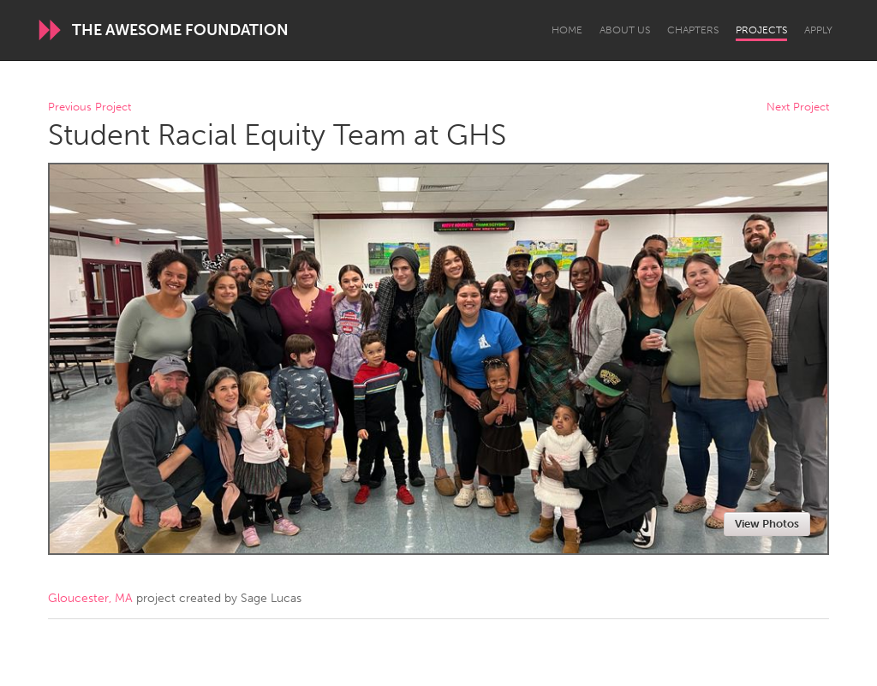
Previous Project (89, 107)
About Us (625, 30)
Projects (761, 30)
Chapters (693, 30)
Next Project (798, 107)
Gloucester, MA (90, 598)
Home (567, 30)
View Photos (767, 523)
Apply (818, 30)
